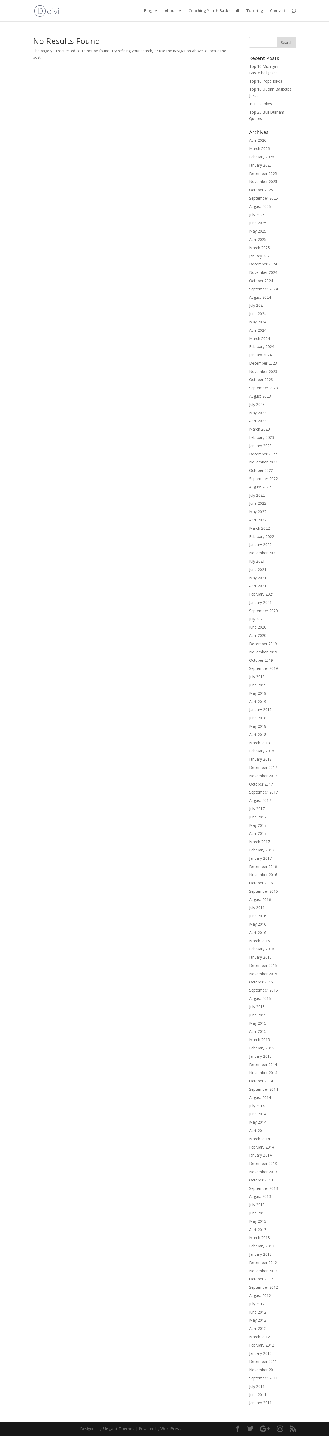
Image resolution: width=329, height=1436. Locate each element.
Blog (148, 11)
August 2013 (260, 1196)
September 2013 (263, 1188)
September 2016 (263, 891)
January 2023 (260, 445)
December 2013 (263, 1163)
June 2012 (257, 1312)
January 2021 (260, 602)
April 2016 (257, 932)
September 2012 (263, 1287)
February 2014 (261, 1147)
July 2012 (257, 1303)
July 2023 (257, 404)
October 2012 (261, 1278)
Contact (277, 11)
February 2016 (261, 948)
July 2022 (257, 495)
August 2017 (260, 800)
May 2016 (257, 924)
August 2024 (260, 297)
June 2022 (257, 503)
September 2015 (263, 990)
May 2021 (257, 577)
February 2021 (261, 594)
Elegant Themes (118, 1428)
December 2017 (263, 767)
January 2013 (260, 1254)
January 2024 (260, 354)
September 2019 (263, 668)
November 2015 (263, 973)
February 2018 (261, 750)
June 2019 (257, 684)
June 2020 (257, 627)
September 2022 (263, 478)
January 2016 (260, 957)
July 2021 (257, 561)
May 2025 (257, 231)
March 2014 (259, 1138)
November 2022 (263, 462)
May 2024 (257, 321)
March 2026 (259, 148)
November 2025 (263, 181)
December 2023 (263, 363)
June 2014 (257, 1113)
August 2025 (260, 206)
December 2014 (263, 1064)
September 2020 (263, 610)
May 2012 (257, 1320)
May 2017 (257, 825)
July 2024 (257, 305)
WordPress (170, 1428)
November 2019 (263, 652)
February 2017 (261, 849)
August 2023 (260, 396)
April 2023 (257, 420)
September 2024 (263, 288)
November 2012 (263, 1270)
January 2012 (260, 1353)
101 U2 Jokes (260, 103)
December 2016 (263, 866)
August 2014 (260, 1097)
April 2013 (257, 1229)
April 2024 (257, 330)
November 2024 (263, 272)
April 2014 (257, 1130)
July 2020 (257, 619)
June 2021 (257, 569)
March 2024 (259, 338)
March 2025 (259, 247)
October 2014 (261, 1080)
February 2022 (261, 536)
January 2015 (260, 1056)
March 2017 (259, 841)
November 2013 (263, 1171)
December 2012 (263, 1262)
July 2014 (257, 1105)
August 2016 (260, 899)
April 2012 (257, 1328)
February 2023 (261, 437)
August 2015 (260, 998)
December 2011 (263, 1361)
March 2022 (259, 528)
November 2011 (263, 1369)
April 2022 (257, 519)
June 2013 (257, 1213)
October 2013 (261, 1180)
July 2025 (257, 214)
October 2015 (261, 982)
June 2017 (257, 817)
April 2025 (257, 239)
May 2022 (257, 511)
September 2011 (263, 1378)
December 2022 (263, 454)
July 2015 (257, 1006)
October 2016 (261, 882)
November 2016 (263, 874)
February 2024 (261, 346)
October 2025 (261, 189)
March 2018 (259, 742)
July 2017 (257, 808)
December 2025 (263, 173)
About (170, 11)
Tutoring (254, 11)
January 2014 (260, 1155)
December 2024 (263, 264)
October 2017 (261, 784)
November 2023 (263, 371)
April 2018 (257, 734)
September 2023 (263, 387)
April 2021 (257, 585)
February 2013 (261, 1245)
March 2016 (259, 940)
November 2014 (263, 1072)
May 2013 (257, 1221)
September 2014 (263, 1089)
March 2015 (259, 1039)
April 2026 (257, 140)
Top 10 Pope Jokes (265, 81)
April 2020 (257, 635)
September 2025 (263, 198)
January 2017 (260, 858)
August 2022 (260, 486)
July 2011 (257, 1386)
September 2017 (263, 792)
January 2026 (260, 165)
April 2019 (257, 701)
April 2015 (257, 1031)
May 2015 (257, 1023)
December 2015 (263, 965)
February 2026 (261, 156)
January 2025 (260, 256)
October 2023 (261, 379)
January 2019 (260, 709)
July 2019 (257, 676)
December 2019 (263, 643)
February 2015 (261, 1047)
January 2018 (260, 759)
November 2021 (263, 552)
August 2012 (260, 1295)
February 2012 (261, 1345)
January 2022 (260, 544)
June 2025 (257, 222)
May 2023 (257, 412)
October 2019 (261, 660)
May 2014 (257, 1122)
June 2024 (257, 313)
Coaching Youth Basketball (214, 11)
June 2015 (257, 1015)
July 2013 (257, 1204)
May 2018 (257, 726)
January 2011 (260, 1402)
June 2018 (257, 717)
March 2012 (259, 1336)
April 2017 (257, 833)
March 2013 (259, 1237)
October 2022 (261, 470)
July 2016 (257, 907)
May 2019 (257, 693)
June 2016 (257, 915)
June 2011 (257, 1394)
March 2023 (259, 429)
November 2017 (263, 775)
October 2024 (261, 280)
